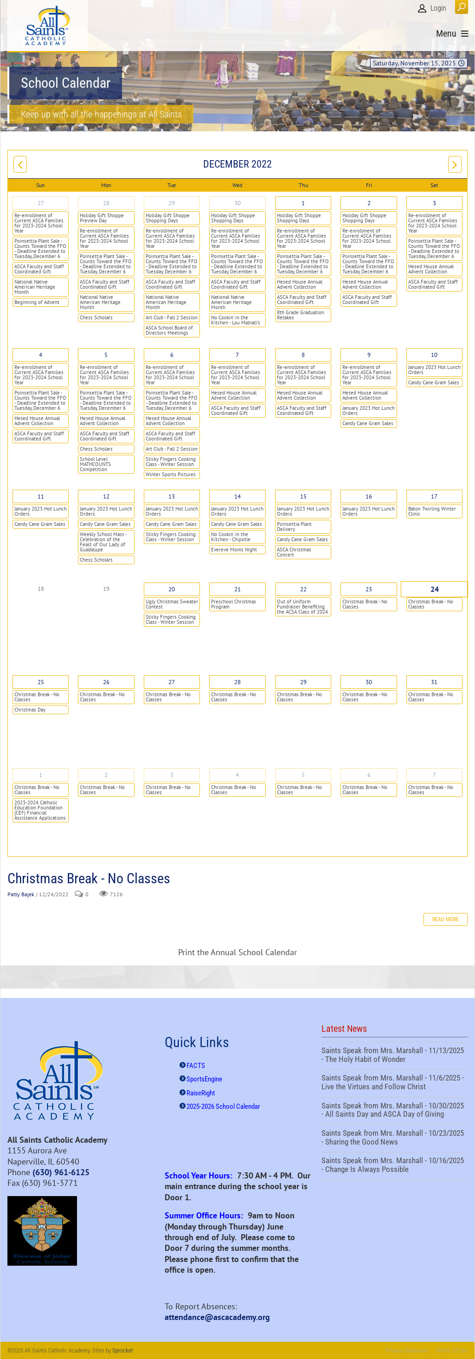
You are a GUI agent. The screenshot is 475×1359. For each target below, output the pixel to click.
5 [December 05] (106, 355)
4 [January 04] (237, 775)
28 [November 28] (106, 203)
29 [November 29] (171, 203)
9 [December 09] (369, 355)
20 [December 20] (171, 589)
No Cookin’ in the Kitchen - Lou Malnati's (235, 320)
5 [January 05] (303, 775)
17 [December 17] (434, 496)
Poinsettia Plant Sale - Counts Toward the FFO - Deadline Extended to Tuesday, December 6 (40, 248)
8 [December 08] (303, 355)
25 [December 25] (41, 682)
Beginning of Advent (36, 302)
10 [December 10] (434, 355)
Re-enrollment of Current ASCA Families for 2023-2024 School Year (39, 223)
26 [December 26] (106, 682)
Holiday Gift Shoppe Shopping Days (168, 218)
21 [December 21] (237, 589)
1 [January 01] (40, 775)
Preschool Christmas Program (233, 604)
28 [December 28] (237, 682)
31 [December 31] (434, 682)
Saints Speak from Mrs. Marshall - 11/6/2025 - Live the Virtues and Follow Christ (394, 1083)
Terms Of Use (452, 1350)
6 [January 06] (369, 775)
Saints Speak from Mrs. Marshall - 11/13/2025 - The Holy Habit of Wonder (394, 1055)
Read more (445, 919)
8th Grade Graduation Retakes (300, 315)
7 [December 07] (237, 355)
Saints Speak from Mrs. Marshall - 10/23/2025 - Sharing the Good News (394, 1138)
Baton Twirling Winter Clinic (432, 511)
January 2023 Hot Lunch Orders (368, 410)
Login (438, 8)
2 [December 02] (369, 203)
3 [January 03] (171, 775)
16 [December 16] (369, 496)
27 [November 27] (41, 203)
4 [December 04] (40, 355)
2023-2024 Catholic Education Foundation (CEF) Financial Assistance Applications (40, 810)
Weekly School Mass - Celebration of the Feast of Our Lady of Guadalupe (103, 542)
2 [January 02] (106, 775)
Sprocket (122, 1350)
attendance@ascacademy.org (217, 1317)
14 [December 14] (237, 496)
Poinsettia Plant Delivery (294, 526)
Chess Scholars (96, 317)
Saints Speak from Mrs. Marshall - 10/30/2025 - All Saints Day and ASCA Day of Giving (394, 1111)
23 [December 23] (369, 589)
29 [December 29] (303, 682)
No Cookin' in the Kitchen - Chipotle (230, 537)
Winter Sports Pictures (171, 474)
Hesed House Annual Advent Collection (299, 284)
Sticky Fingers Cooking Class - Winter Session (171, 461)
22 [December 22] (303, 589)
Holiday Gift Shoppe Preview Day (102, 218)
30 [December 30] (369, 682)
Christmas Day (29, 709)
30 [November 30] (237, 203)
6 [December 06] (171, 355)
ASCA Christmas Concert (294, 552)
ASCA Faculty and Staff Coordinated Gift (39, 269)
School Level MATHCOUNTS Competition (95, 464)
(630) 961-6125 (61, 1172)
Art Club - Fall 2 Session (172, 317)
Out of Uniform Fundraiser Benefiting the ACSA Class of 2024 (302, 606)
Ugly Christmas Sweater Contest (172, 604)
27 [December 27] (171, 682)
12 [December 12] (106, 496)
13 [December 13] (171, 496)
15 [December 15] (303, 496)
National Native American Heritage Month (34, 286)
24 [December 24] (434, 589)
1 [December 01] (303, 203)
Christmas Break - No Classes (364, 604)
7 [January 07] (434, 775)
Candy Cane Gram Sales (367, 423)
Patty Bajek (20, 894)
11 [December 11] (41, 496)
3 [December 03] (434, 203)
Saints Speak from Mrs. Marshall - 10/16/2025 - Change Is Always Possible (394, 1165)
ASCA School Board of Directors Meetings (169, 330)
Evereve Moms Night (234, 549)
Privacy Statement (407, 1350)
